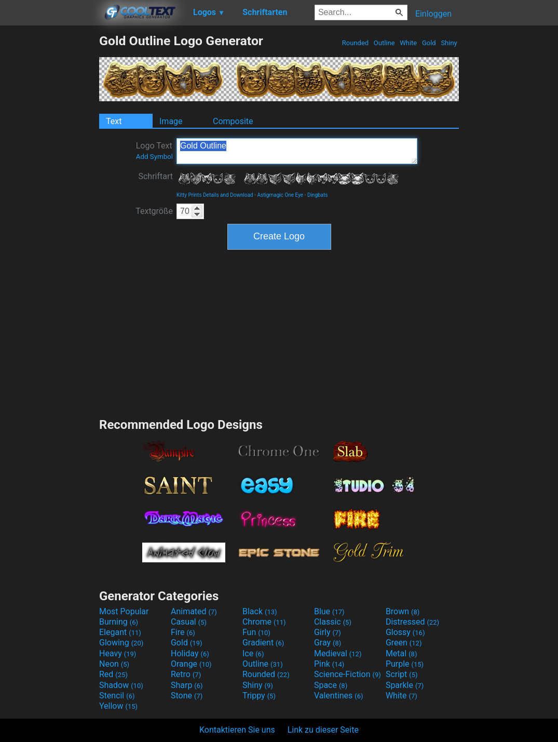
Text (113, 121)
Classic (332, 622)
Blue (329, 611)
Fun (256, 632)
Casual (189, 622)
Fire (183, 632)
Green (404, 642)
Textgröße (154, 211)
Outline (384, 43)
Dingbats (317, 195)
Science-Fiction (347, 674)
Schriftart (155, 176)
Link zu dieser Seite (323, 730)
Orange (191, 664)
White (408, 43)
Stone (186, 695)
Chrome (264, 622)
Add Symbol (154, 156)
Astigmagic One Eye (280, 195)
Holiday (190, 653)
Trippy (259, 695)
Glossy (405, 632)
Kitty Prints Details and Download (214, 195)
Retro (186, 674)
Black (259, 611)
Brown (402, 611)
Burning (118, 622)
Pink (329, 664)
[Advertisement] (49, 189)
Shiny (449, 43)
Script (402, 674)
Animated (194, 611)
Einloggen (433, 14)
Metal (401, 653)
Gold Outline (296, 151)
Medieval (338, 653)
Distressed (412, 622)
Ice (253, 653)
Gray (327, 642)
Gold (429, 43)
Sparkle (405, 685)
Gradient (263, 642)
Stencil (116, 695)
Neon (114, 664)
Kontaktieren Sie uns (237, 730)
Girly (327, 632)
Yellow (118, 706)
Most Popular (124, 611)
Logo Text (154, 150)
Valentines (338, 695)
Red (113, 674)
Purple (405, 664)
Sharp (187, 685)
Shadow (121, 685)
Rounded (356, 43)
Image (171, 121)
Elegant (120, 632)
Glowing (121, 642)
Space (330, 685)
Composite (233, 121)
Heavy (117, 653)
